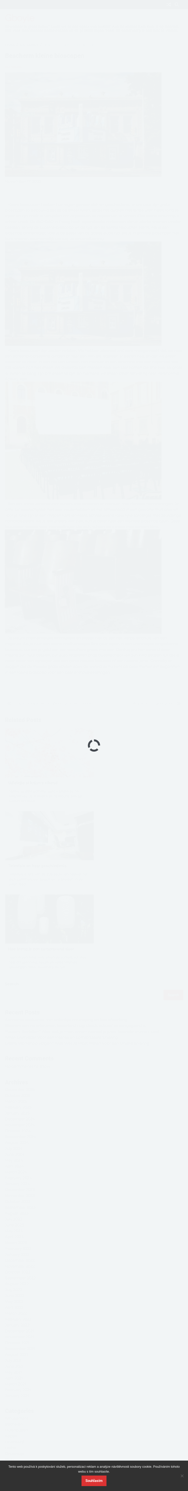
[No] (181, 1475)
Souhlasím (94, 1480)
